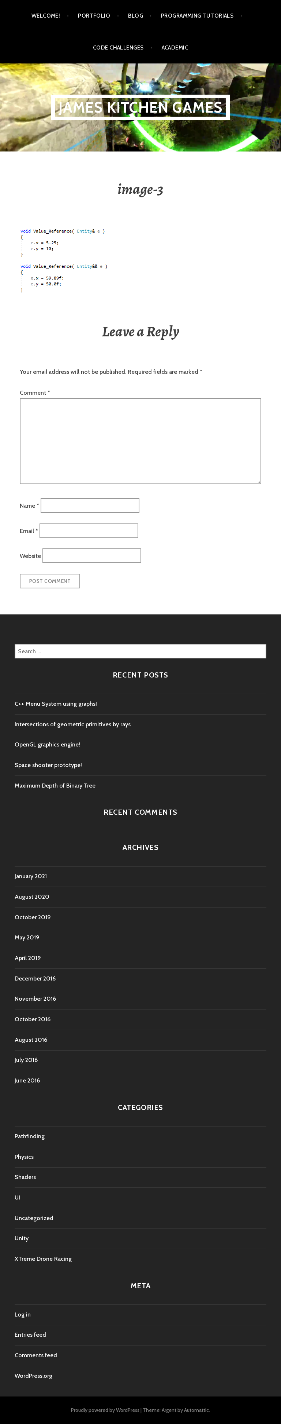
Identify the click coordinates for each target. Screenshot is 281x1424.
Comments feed (36, 1355)
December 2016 (35, 978)
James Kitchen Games (141, 107)
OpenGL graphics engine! (47, 744)
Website (30, 555)
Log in (23, 1314)
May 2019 (27, 937)
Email (29, 530)
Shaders (25, 1176)
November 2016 (35, 998)
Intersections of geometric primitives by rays (73, 724)
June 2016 (27, 1080)
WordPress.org (33, 1375)
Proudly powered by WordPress (105, 1410)
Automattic (196, 1410)
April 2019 (28, 957)
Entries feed (30, 1334)
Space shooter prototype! (48, 765)
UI (17, 1197)
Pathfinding (30, 1136)
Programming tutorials (197, 15)
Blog (135, 15)
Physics (24, 1156)
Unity (22, 1238)
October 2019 (33, 917)
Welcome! (45, 15)
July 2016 (26, 1059)
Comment (35, 392)
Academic (175, 47)
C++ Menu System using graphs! (56, 703)
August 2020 (32, 896)
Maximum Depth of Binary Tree (55, 785)
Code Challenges (118, 47)
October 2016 (32, 1019)
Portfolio (94, 15)
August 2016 (31, 1039)
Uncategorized (34, 1218)
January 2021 (31, 876)
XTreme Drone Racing (43, 1258)
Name (29, 505)
